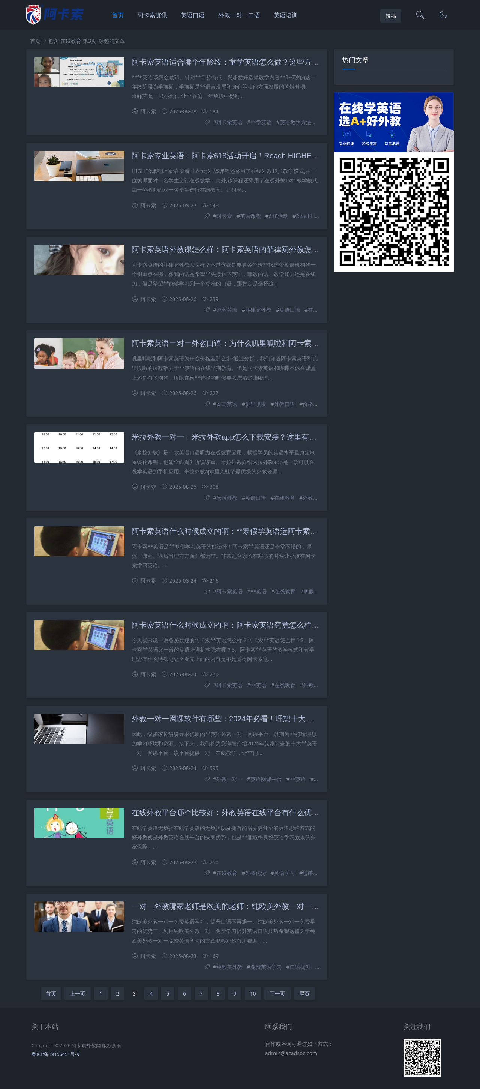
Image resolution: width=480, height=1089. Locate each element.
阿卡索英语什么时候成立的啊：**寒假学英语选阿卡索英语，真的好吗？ (251, 531)
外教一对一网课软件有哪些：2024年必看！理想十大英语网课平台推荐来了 (256, 719)
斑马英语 (226, 403)
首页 (118, 15)
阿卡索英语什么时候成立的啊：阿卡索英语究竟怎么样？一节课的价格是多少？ (263, 625)
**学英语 (261, 122)
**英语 (258, 591)
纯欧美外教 (229, 966)
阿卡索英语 (229, 122)
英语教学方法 (295, 122)
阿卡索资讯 (152, 15)
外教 (308, 685)
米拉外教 (226, 497)
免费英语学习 (266, 966)
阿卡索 (224, 215)
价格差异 (313, 403)
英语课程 (250, 215)
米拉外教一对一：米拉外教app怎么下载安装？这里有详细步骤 (235, 437)
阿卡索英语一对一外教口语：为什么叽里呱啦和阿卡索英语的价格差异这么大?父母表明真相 (284, 343)
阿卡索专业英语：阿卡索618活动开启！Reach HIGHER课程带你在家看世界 (258, 156)
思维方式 (313, 872)
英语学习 (284, 872)
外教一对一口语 (239, 15)
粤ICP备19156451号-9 (56, 1054)
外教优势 (255, 872)
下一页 (277, 993)
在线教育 (284, 497)
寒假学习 (313, 591)
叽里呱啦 (255, 403)
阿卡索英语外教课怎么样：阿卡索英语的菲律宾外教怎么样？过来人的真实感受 (263, 249)
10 (253, 993)
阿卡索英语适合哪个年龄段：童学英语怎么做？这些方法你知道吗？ (244, 62)
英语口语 (193, 15)
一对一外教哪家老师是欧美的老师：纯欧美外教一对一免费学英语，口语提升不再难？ (274, 906)
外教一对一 (316, 497)
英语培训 (286, 15)
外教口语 (284, 403)
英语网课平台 (266, 779)
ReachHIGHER (313, 215)
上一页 (78, 993)
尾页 (304, 993)
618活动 (278, 215)
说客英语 (226, 309)
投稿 (391, 15)
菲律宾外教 (258, 309)
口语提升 (300, 966)
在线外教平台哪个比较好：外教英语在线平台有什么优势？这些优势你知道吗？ (263, 812)
